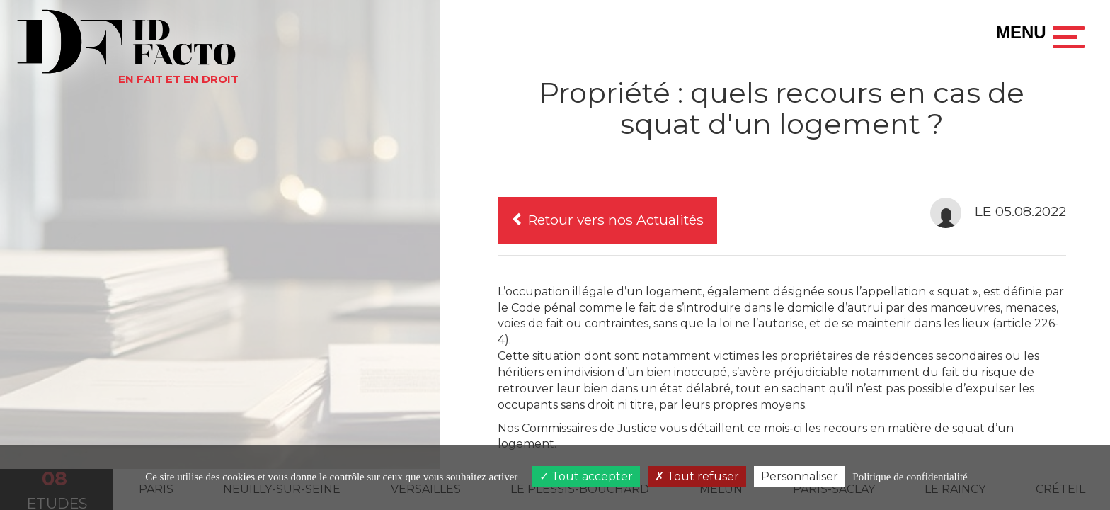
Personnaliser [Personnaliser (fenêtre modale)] (799, 476)
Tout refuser (697, 476)
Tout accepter (586, 476)
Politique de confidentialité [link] (909, 476)
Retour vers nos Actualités (607, 219)
